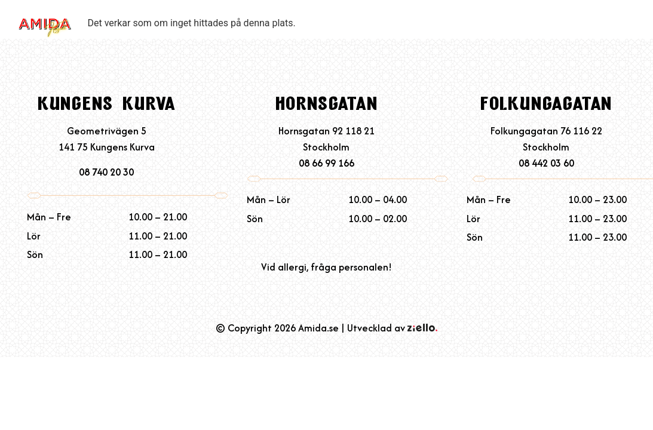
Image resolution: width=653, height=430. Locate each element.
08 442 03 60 (546, 163)
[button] (630, 33)
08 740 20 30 (106, 172)
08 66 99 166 (326, 163)
